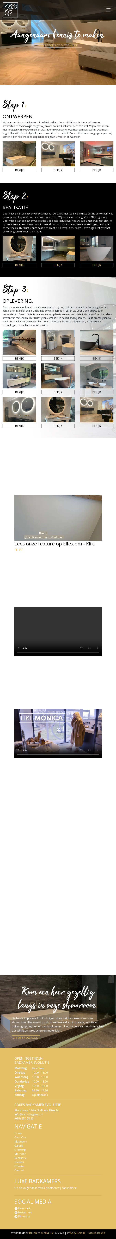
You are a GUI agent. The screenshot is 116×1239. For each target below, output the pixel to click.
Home (18, 1133)
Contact (19, 1170)
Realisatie (20, 1158)
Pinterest (22, 1216)
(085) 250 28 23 (24, 1118)
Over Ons (20, 1137)
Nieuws (19, 1162)
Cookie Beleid (96, 1233)
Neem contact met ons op (58, 45)
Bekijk (19, 170)
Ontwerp (20, 1150)
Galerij (18, 1145)
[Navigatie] (108, 9)
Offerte (19, 1166)
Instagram (23, 1212)
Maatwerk (20, 1141)
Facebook (22, 1208)
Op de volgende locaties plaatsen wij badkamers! (45, 1188)
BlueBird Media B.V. (41, 1233)
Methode (20, 1154)
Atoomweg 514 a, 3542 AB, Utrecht (36, 1110)
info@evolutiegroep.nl (28, 1114)
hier (18, 549)
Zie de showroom (26, 1038)
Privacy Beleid (76, 1233)
